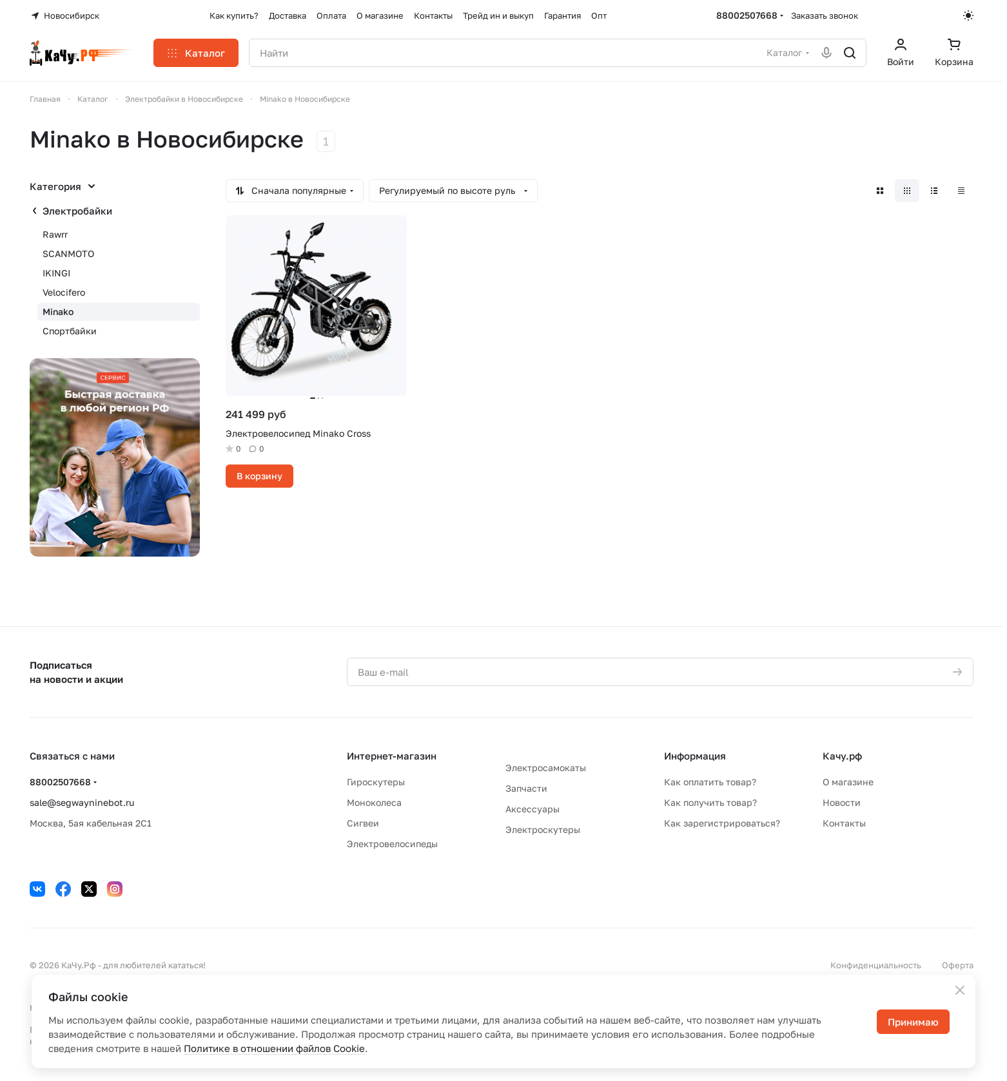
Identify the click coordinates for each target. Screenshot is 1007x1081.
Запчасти (526, 788)
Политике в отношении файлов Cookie (274, 1048)
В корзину (259, 475)
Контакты (844, 823)
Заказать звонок (824, 15)
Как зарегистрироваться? (722, 823)
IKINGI (56, 272)
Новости (842, 802)
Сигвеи (363, 823)
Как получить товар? (710, 802)
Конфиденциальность (875, 965)
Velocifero (64, 292)
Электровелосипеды (392, 843)
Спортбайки (70, 330)
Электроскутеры (542, 829)
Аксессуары (532, 808)
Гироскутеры (376, 781)
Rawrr (55, 234)
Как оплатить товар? (710, 781)
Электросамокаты (545, 767)
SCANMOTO (68, 253)
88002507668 (746, 15)
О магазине (848, 781)
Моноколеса (374, 802)
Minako (58, 311)
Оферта (957, 965)
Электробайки (77, 210)
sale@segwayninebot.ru (82, 802)
